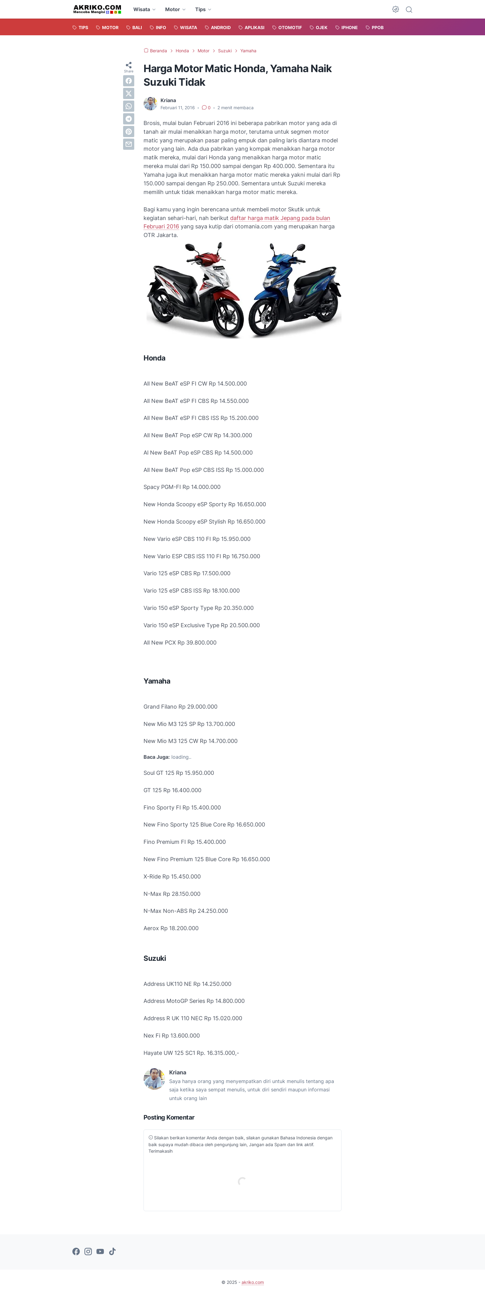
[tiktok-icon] (112, 1252)
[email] (128, 144)
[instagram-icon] (88, 1252)
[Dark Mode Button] (395, 9)
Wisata (141, 9)
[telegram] (128, 118)
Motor (172, 9)
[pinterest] (128, 131)
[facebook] (128, 80)
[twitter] (128, 93)
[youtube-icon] (100, 1252)
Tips (200, 9)
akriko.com (253, 1282)
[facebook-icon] (76, 1252)
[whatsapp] (128, 106)
